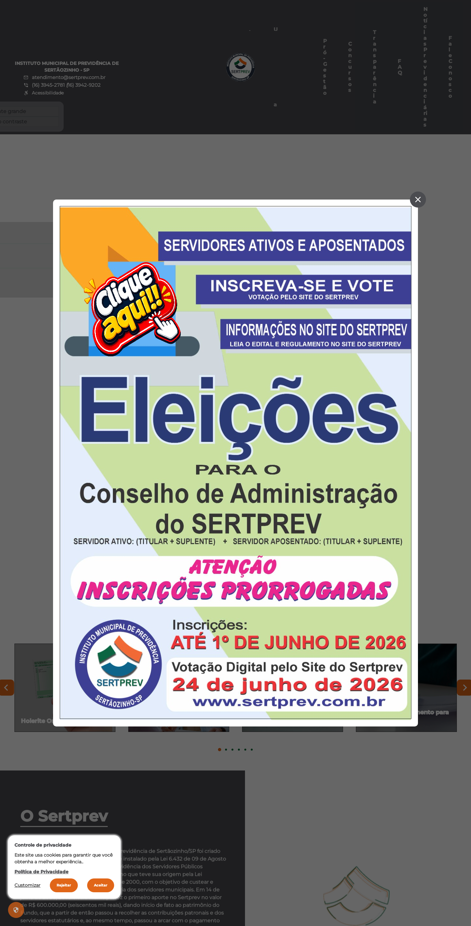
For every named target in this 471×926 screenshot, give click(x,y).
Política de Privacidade (41, 872)
